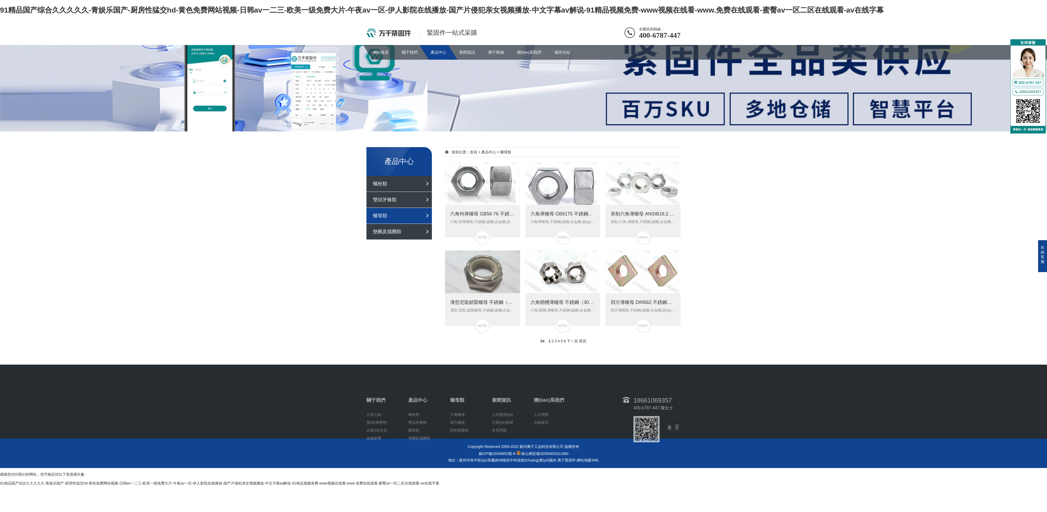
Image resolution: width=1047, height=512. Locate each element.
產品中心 (438, 52)
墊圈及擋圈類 (387, 231)
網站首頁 (381, 52)
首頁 (473, 152)
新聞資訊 (467, 52)
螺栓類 (380, 183)
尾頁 (582, 341)
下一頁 (572, 341)
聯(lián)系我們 (529, 52)
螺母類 (380, 215)
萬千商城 (496, 52)
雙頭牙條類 (385, 199)
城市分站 (562, 52)
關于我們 (409, 52)
